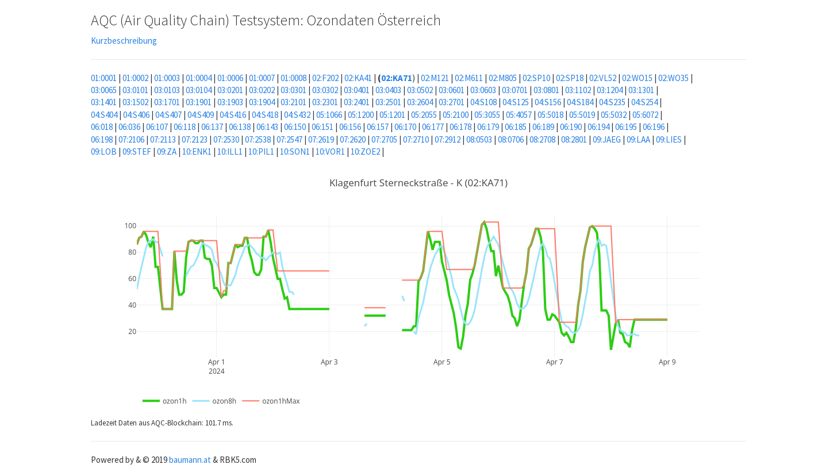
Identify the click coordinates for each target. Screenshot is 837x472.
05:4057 (519, 114)
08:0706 (511, 139)
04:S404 (104, 114)
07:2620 (353, 139)
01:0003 (167, 77)
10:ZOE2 (365, 151)
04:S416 (233, 114)
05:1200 (361, 114)
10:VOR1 (330, 151)
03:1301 (641, 90)
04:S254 (644, 102)
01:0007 (262, 77)
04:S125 (515, 102)
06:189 (543, 126)
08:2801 (574, 139)
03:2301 (325, 102)
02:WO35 (673, 77)
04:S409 (200, 114)
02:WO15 (637, 77)
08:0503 (479, 139)
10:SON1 (295, 151)
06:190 (571, 126)
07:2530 (226, 139)
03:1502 (135, 102)
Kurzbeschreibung (124, 40)
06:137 (212, 126)
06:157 (378, 126)
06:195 (626, 126)
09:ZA (166, 151)
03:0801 (546, 90)
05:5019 (582, 114)
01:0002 (135, 77)
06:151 (322, 126)
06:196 (654, 126)
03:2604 (420, 102)
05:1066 (329, 114)
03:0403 (388, 90)
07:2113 (163, 139)
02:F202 (325, 77)
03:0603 (483, 90)
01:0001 (104, 77)
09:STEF (136, 151)
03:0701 (515, 90)
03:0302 (325, 90)
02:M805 (503, 77)
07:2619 (321, 139)
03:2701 (451, 102)
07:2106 (131, 139)
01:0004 (199, 77)
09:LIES (669, 139)
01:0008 (293, 77)
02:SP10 (536, 77)
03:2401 (357, 102)
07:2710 (416, 139)
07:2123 (195, 139)
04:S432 (297, 114)
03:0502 (420, 90)
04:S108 (483, 102)
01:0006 (230, 77)
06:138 (240, 126)
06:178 (460, 126)
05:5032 (614, 114)
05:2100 (456, 114)
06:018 (102, 126)
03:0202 (262, 90)
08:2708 (542, 139)
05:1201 (392, 114)
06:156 (350, 126)
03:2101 (293, 102)
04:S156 (548, 102)
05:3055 (487, 114)
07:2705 (384, 139)
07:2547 (289, 139)
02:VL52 (602, 77)
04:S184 (580, 102)
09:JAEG (607, 139)
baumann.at (190, 459)
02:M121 (435, 77)
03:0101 (135, 90)
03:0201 (230, 90)
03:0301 (293, 90)
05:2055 (424, 114)
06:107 (157, 126)
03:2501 (388, 102)
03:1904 (262, 102)
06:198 (102, 139)
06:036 (129, 126)
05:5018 (550, 114)
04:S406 (136, 114)
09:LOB (104, 151)
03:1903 (230, 102)
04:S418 (265, 114)
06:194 (598, 126)
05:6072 (645, 114)
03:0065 (104, 90)
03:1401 (104, 102)
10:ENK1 (197, 151)
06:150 (295, 126)
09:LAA (638, 139)
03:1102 (578, 90)
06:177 (433, 126)
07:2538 (258, 139)
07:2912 (447, 139)
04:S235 (612, 102)
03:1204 (610, 90)
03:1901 (199, 102)
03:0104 (199, 90)
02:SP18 (569, 77)
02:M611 (469, 77)
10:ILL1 (230, 151)
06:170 (405, 126)
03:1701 (167, 102)
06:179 (488, 126)
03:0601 (451, 90)
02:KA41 (358, 77)
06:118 (184, 126)
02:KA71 (396, 77)
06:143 (267, 126)
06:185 (516, 126)
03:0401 (357, 90)
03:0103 (167, 90)
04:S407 (168, 114)
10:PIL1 (261, 151)
